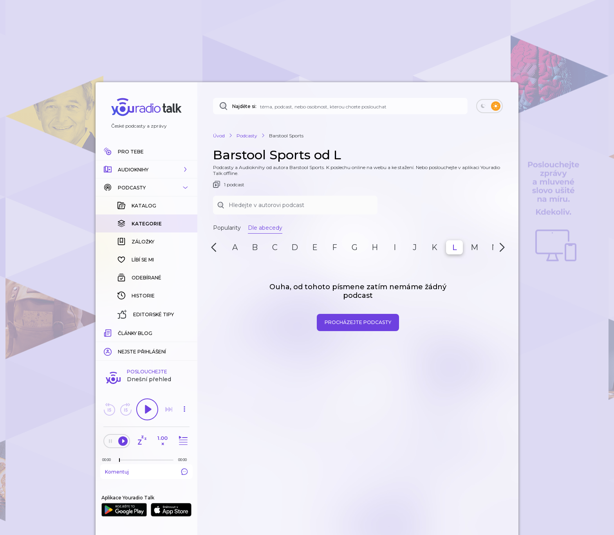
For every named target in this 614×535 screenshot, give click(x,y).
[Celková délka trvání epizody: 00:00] (184, 460)
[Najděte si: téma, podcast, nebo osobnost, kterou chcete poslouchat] (340, 106)
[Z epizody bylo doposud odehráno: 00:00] (108, 460)
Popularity (227, 227)
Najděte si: (244, 106)
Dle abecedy (265, 227)
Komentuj (146, 471)
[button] (146, 169)
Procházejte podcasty (358, 322)
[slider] (119, 460)
